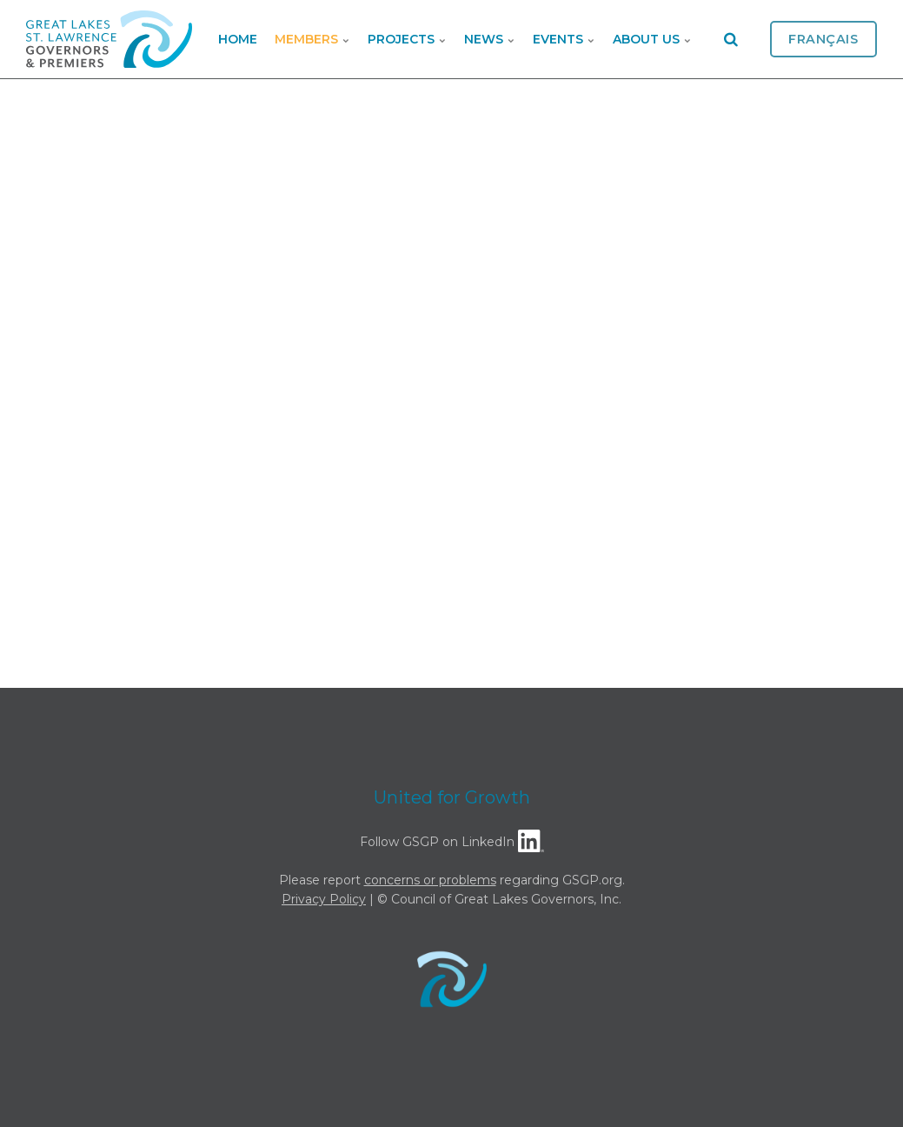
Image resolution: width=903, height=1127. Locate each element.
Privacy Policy (324, 899)
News (489, 39)
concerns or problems (430, 880)
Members (312, 39)
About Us (652, 39)
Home (237, 39)
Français (823, 39)
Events (564, 39)
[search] (730, 39)
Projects (407, 39)
